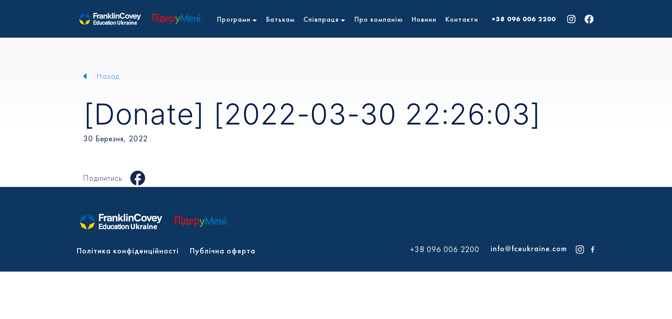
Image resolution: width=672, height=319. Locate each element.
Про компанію (378, 19)
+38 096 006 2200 (523, 19)
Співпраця (321, 19)
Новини (424, 19)
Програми (234, 19)
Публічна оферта (222, 250)
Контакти (461, 19)
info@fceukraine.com (529, 248)
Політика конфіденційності (128, 250)
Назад (108, 76)
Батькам (280, 19)
